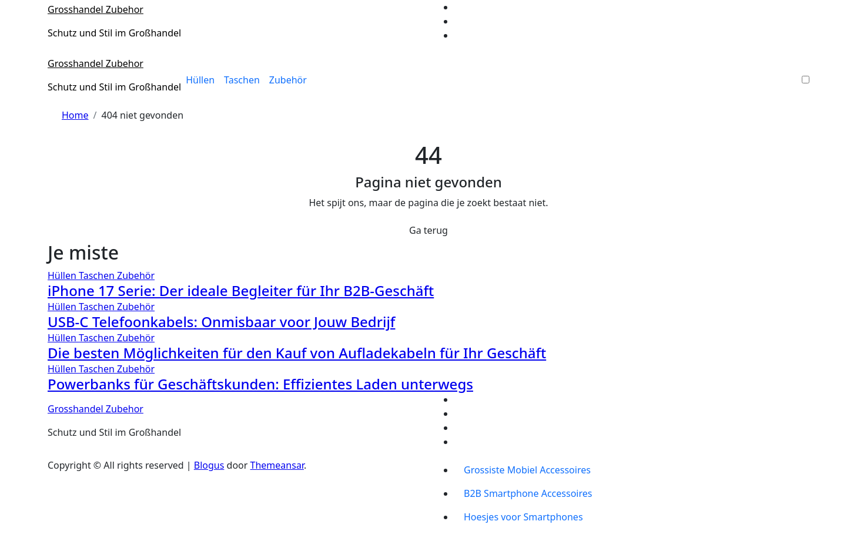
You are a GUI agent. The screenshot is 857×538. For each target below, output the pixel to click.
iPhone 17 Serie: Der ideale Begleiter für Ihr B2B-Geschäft (241, 290)
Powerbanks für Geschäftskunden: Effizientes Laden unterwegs (260, 384)
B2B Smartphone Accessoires (528, 493)
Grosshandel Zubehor (95, 9)
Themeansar (277, 465)
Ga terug (428, 230)
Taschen (242, 79)
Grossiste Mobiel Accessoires (527, 469)
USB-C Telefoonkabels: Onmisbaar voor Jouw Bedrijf (221, 321)
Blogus (209, 465)
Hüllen (200, 79)
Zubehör (288, 79)
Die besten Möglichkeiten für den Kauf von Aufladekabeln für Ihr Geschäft (297, 352)
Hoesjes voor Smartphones (523, 516)
